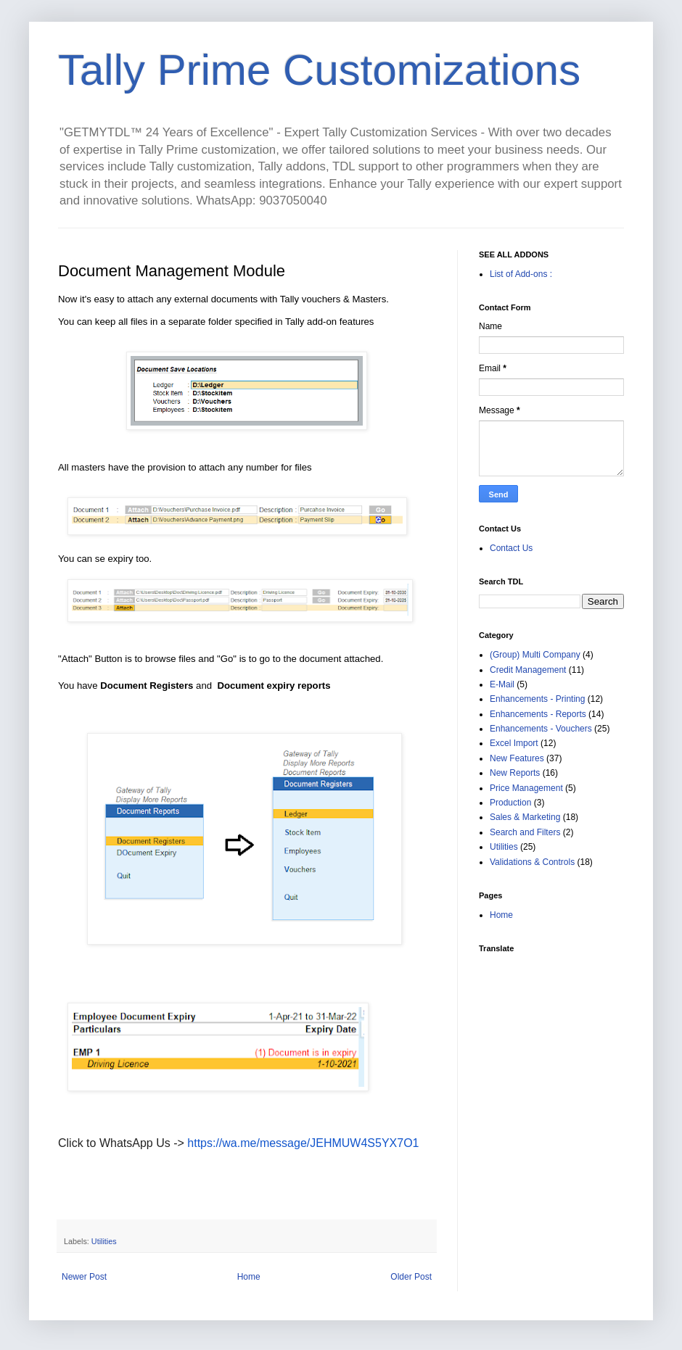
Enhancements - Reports (538, 714)
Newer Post (84, 1277)
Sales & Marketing (525, 817)
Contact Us (511, 548)
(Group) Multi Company (535, 655)
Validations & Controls (532, 862)
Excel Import (514, 743)
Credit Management (528, 670)
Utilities (104, 1241)
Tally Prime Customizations (319, 70)
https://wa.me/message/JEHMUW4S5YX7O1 (303, 1143)
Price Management (526, 788)
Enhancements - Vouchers (541, 729)
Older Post (411, 1277)
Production (510, 803)
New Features (517, 758)
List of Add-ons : (521, 274)
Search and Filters (525, 832)
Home (248, 1277)
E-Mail (502, 684)
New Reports (515, 773)
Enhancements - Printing (537, 699)
